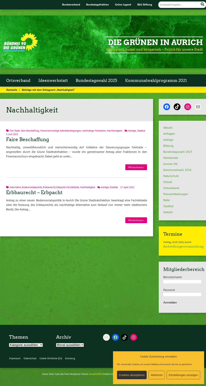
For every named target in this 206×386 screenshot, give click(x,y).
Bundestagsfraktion (97, 4)
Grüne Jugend (123, 4)
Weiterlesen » (136, 167)
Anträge (132, 130)
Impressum (15, 358)
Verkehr (168, 212)
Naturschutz (171, 176)
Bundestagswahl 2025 (96, 80)
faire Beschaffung (30, 130)
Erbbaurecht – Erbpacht (34, 192)
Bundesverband (71, 4)
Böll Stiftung (144, 4)
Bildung (168, 146)
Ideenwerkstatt (53, 80)
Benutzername (172, 277)
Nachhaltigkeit (114, 130)
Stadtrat (141, 130)
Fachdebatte (72, 187)
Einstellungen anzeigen (183, 375)
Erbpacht (60, 187)
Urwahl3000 (95, 374)
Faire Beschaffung (27, 139)
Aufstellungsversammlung (183, 246)
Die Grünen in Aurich (155, 42)
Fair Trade (15, 130)
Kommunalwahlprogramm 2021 (156, 80)
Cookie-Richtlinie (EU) (50, 358)
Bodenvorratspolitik (32, 187)
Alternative (15, 187)
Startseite (11, 90)
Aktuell (168, 127)
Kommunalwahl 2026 (177, 170)
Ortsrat (167, 182)
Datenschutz (30, 358)
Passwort (169, 290)
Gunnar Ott (170, 164)
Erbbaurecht (49, 187)
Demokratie (170, 158)
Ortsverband (18, 80)
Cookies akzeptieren (132, 375)
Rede (166, 200)
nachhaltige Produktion (94, 130)
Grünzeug (70, 358)
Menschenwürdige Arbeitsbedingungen (60, 130)
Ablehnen (157, 375)
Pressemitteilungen (175, 194)
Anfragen (169, 133)
